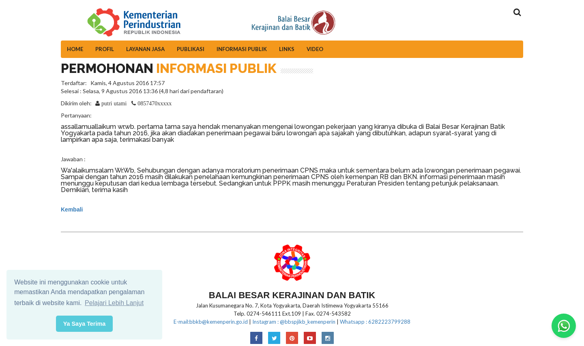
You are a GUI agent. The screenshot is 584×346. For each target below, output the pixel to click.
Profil (104, 49)
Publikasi (190, 49)
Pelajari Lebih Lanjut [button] (114, 302)
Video (315, 49)
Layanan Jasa (145, 49)
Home (75, 49)
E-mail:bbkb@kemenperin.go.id (211, 321)
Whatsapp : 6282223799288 (375, 321)
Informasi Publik (242, 49)
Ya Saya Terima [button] (84, 323)
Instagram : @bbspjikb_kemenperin (293, 321)
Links (286, 49)
